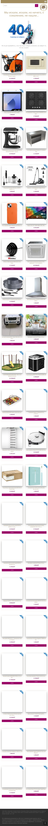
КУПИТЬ (12, 81)
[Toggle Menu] (45, 1)
